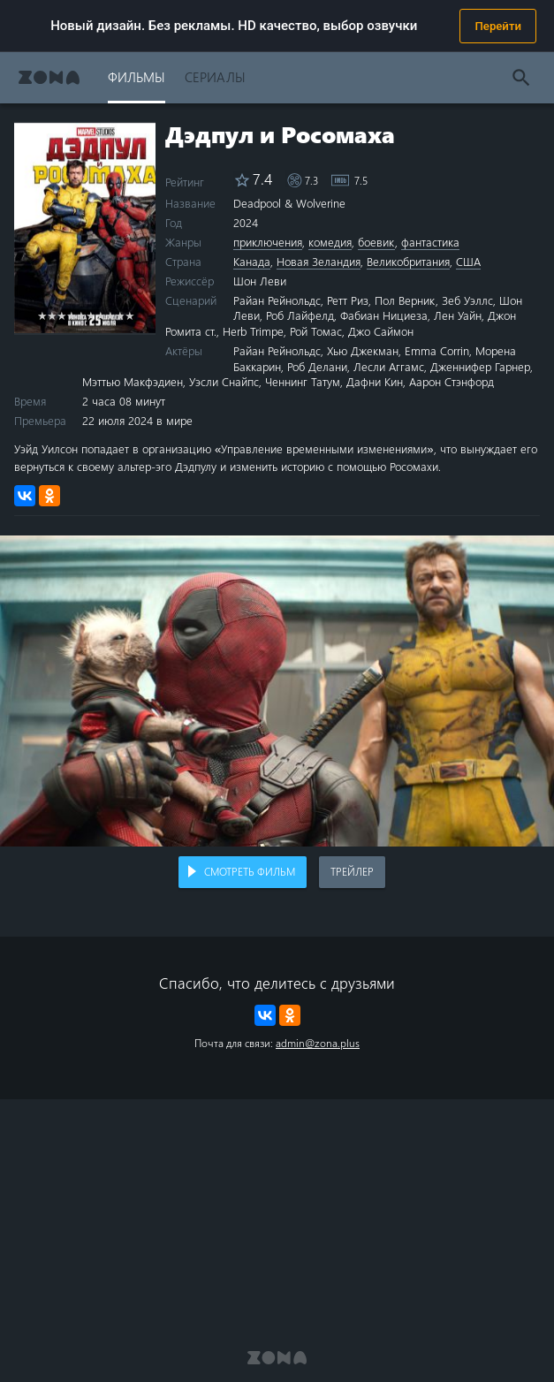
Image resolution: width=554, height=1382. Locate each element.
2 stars (52, 315)
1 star (42, 315)
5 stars (81, 315)
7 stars (100, 315)
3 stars (61, 315)
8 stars (110, 315)
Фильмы (136, 76)
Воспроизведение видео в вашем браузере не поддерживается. (277, 691)
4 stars (71, 315)
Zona (49, 77)
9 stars (120, 315)
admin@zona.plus (318, 1043)
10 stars (129, 315)
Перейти (497, 26)
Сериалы (215, 76)
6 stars (90, 315)
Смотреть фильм (249, 871)
